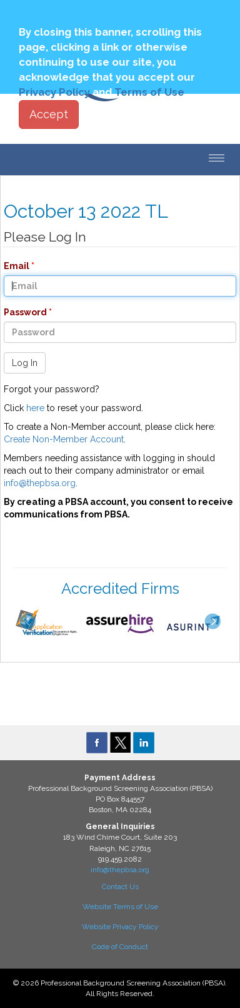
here (35, 408)
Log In (25, 363)
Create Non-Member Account (64, 439)
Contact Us (120, 886)
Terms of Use (149, 92)
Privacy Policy (54, 92)
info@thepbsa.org (40, 483)
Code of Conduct (120, 946)
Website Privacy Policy (120, 926)
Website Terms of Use (120, 906)
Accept (48, 114)
